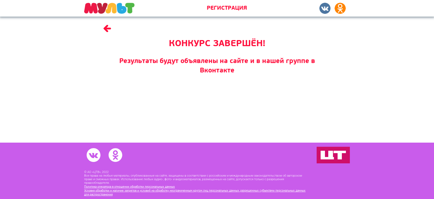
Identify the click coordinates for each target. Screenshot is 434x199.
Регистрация (227, 8)
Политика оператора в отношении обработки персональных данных (129, 186)
